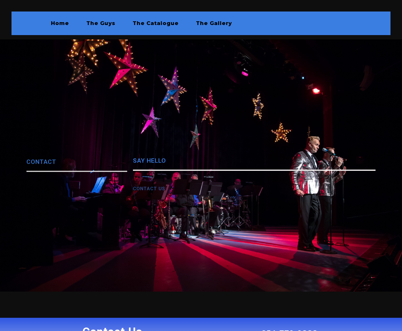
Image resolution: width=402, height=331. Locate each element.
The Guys (100, 23)
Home (60, 23)
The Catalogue (156, 23)
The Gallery (214, 23)
